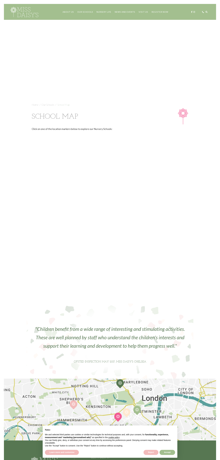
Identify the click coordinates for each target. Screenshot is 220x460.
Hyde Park (157, 401)
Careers (156, 413)
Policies (156, 418)
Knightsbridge (159, 405)
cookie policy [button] (113, 437)
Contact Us (107, 404)
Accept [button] (167, 452)
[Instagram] (194, 12)
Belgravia (156, 388)
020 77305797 (100, 388)
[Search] (206, 12)
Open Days (157, 409)
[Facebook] (191, 12)
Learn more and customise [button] (61, 452)
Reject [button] (151, 452)
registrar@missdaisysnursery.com (109, 392)
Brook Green (159, 392)
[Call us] (203, 12)
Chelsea (156, 396)
